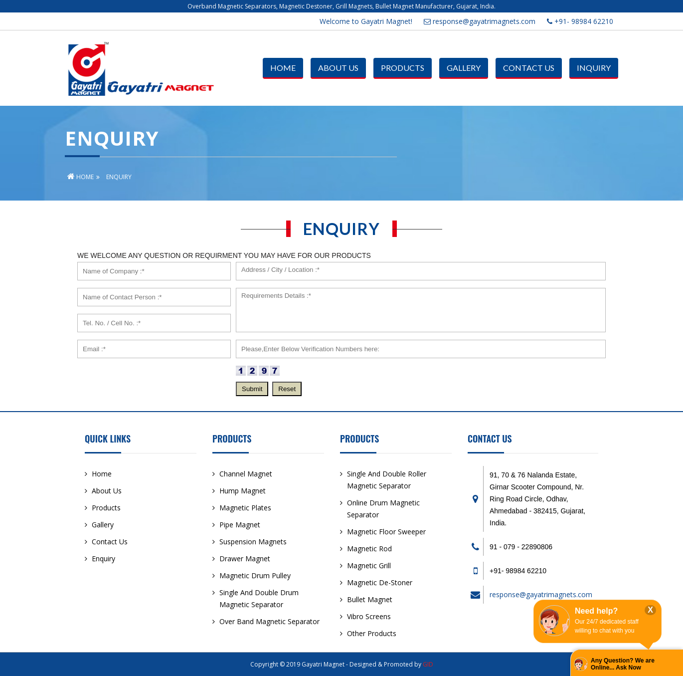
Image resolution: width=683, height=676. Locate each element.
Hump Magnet (242, 490)
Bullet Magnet (369, 599)
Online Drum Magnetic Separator (383, 508)
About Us (338, 67)
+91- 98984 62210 (580, 21)
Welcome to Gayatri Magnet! (366, 21)
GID (428, 664)
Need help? (596, 611)
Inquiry (594, 67)
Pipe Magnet (239, 524)
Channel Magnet (245, 473)
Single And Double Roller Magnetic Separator (386, 479)
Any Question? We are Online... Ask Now (623, 664)
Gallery (464, 67)
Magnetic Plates (245, 507)
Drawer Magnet (244, 558)
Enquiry (103, 558)
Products (402, 67)
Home (283, 67)
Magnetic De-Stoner (379, 582)
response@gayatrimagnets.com (479, 21)
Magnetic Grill (369, 565)
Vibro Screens (369, 616)
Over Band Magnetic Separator (269, 621)
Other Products (371, 633)
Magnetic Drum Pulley (255, 575)
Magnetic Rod (369, 548)
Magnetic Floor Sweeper (386, 531)
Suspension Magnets (253, 541)
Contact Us (528, 67)
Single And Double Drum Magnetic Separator (259, 598)
